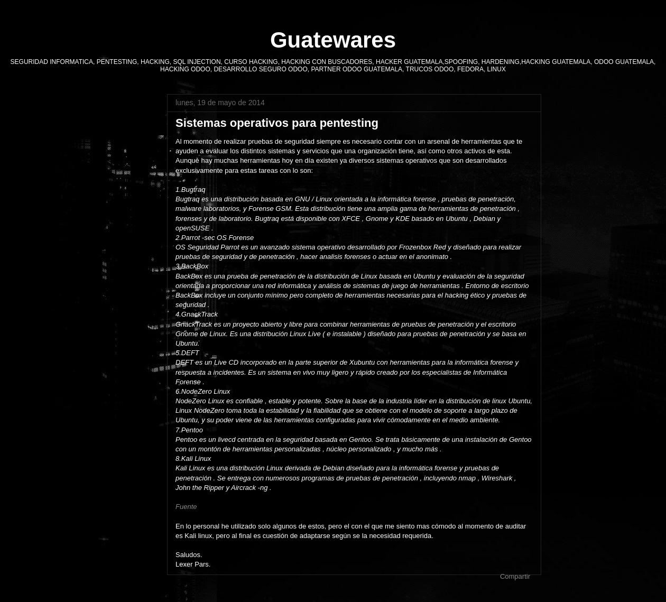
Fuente (186, 507)
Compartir (515, 576)
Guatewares (333, 39)
